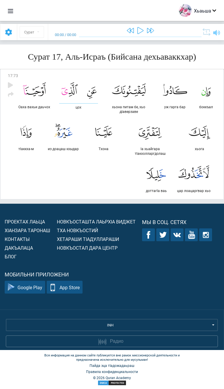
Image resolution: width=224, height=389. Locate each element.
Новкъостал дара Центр (87, 248)
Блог (11, 256)
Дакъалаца (19, 248)
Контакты (17, 239)
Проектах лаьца (25, 222)
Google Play (25, 287)
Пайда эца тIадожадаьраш (112, 365)
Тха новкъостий (77, 230)
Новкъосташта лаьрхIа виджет (96, 222)
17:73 (13, 75)
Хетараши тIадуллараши (88, 239)
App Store (65, 287)
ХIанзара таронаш (27, 230)
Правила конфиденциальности (112, 371)
